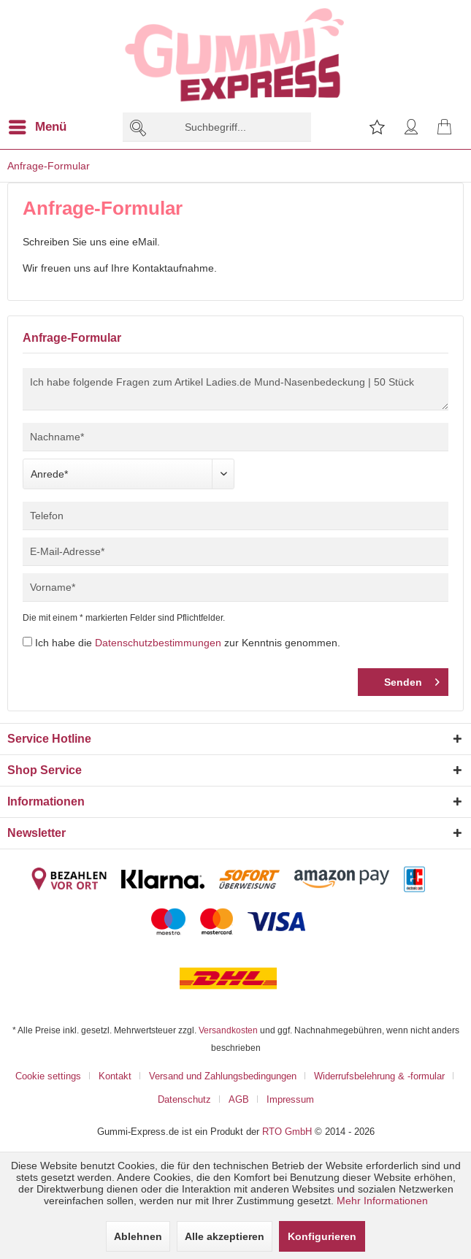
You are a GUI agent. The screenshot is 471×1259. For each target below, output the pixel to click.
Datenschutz (184, 1099)
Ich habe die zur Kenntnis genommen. (187, 642)
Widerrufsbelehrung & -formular (379, 1076)
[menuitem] (46, 127)
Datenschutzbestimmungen (158, 642)
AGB (239, 1099)
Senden (412, 679)
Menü (37, 124)
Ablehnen (138, 1236)
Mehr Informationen (382, 1200)
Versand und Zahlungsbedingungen (222, 1076)
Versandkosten (228, 1030)
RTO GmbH (287, 1131)
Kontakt (115, 1076)
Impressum (290, 1099)
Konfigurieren (322, 1236)
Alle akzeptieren (224, 1236)
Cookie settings (48, 1076)
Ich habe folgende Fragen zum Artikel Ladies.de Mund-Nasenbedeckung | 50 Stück (235, 389)
